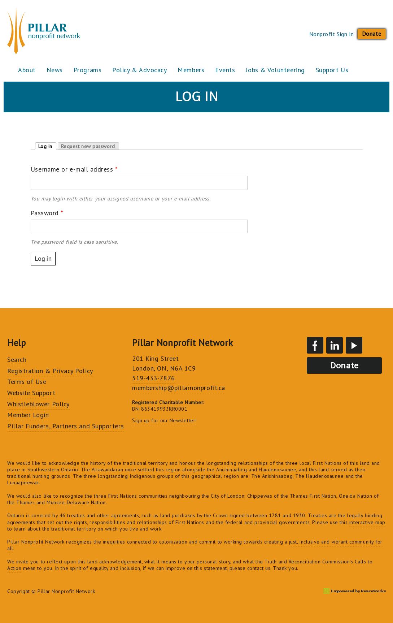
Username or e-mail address (74, 169)
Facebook (315, 345)
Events (225, 70)
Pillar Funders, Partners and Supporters (65, 426)
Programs (87, 70)
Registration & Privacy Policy (50, 371)
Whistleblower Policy (38, 404)
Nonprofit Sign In (331, 34)
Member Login (28, 415)
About (27, 70)
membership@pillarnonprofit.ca (178, 388)
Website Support (31, 393)
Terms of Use (26, 381)
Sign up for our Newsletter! (164, 420)
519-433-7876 (153, 378)
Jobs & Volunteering (275, 70)
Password (47, 213)
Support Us (332, 70)
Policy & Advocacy (139, 70)
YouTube (354, 345)
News (55, 70)
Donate (371, 33)
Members (191, 70)
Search (16, 359)
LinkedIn (334, 345)
